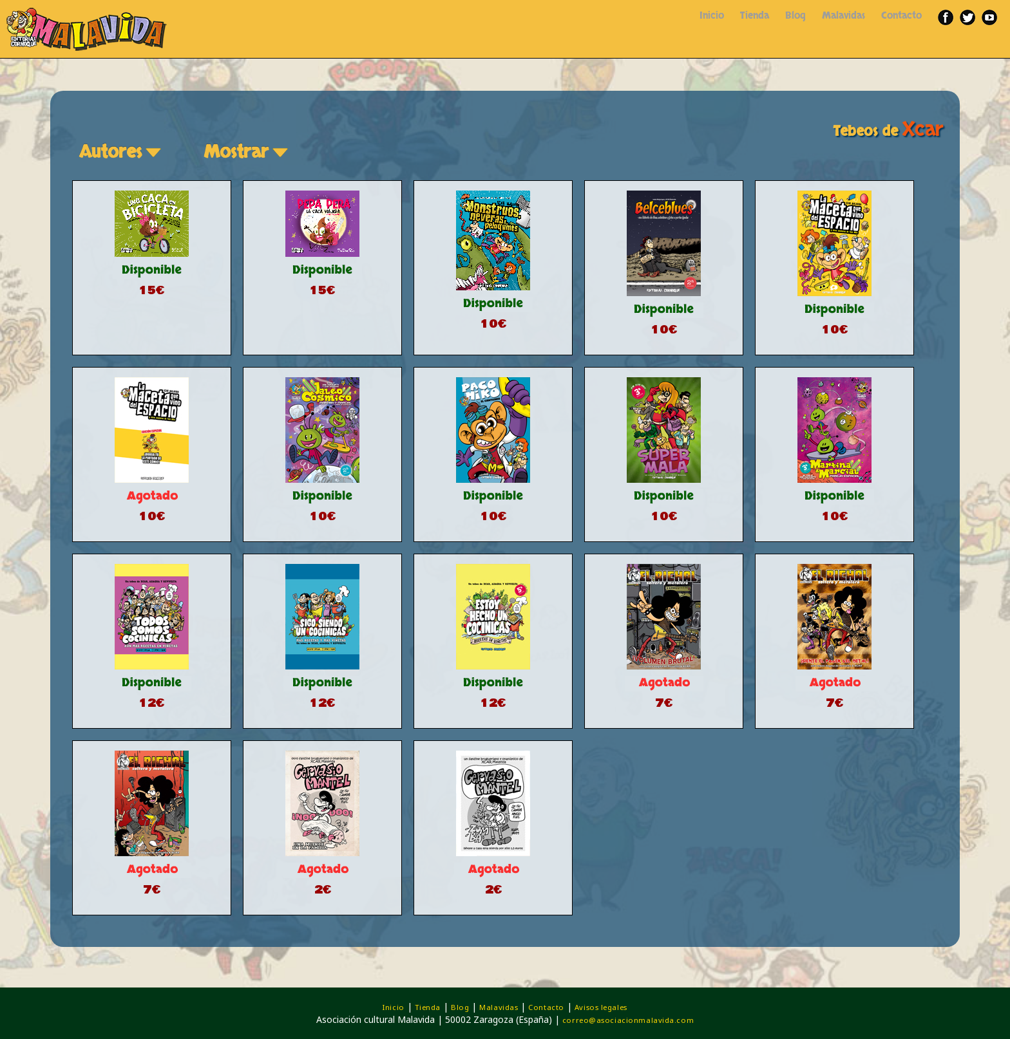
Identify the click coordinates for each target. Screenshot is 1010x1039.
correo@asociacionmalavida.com (628, 1020)
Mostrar (248, 152)
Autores (122, 152)
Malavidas (843, 16)
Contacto (901, 16)
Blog (795, 16)
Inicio (712, 16)
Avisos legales (601, 1007)
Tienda (754, 16)
